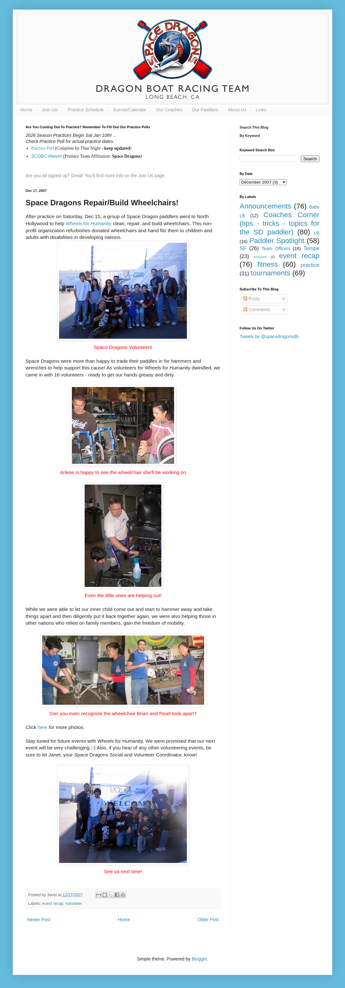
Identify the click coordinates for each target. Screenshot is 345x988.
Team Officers (276, 248)
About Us (237, 109)
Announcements (265, 206)
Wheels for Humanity (88, 223)
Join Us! (50, 109)
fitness (267, 264)
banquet (260, 257)
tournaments (270, 273)
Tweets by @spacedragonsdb (269, 336)
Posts (251, 298)
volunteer (73, 903)
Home (26, 109)
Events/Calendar (130, 109)
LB (316, 232)
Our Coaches (169, 109)
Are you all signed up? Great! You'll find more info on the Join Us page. (96, 175)
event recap (52, 903)
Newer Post (38, 919)
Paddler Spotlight (276, 241)
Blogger (199, 958)
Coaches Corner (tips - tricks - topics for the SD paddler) (279, 223)
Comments (256, 309)
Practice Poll (42, 148)
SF (243, 248)
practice (310, 265)
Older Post (208, 919)
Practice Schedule (86, 109)
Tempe (311, 248)
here (43, 727)
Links (261, 109)
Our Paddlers (205, 109)
